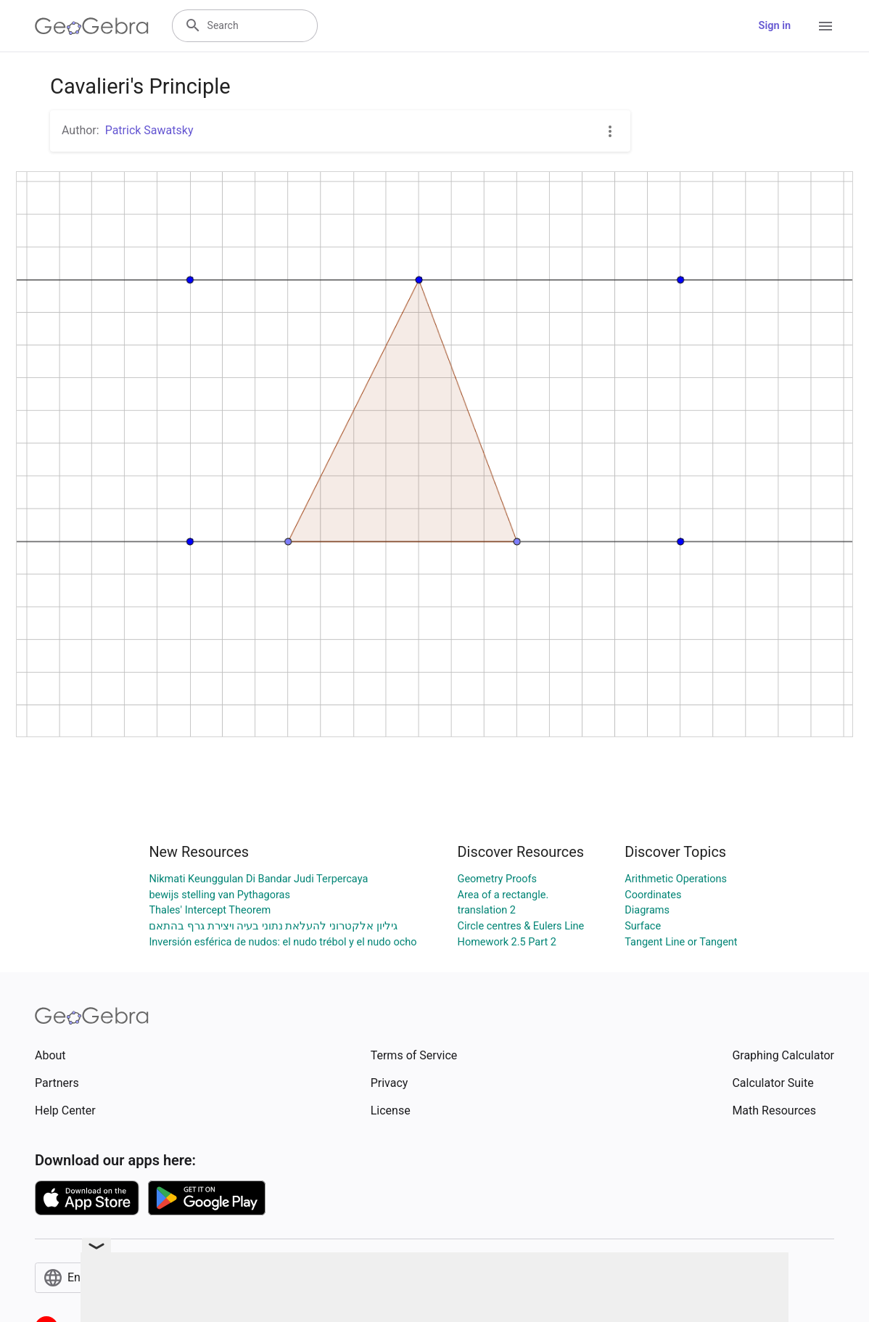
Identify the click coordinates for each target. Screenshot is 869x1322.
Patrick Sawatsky (149, 130)
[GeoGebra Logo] (92, 26)
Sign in (775, 26)
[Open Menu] (825, 26)
